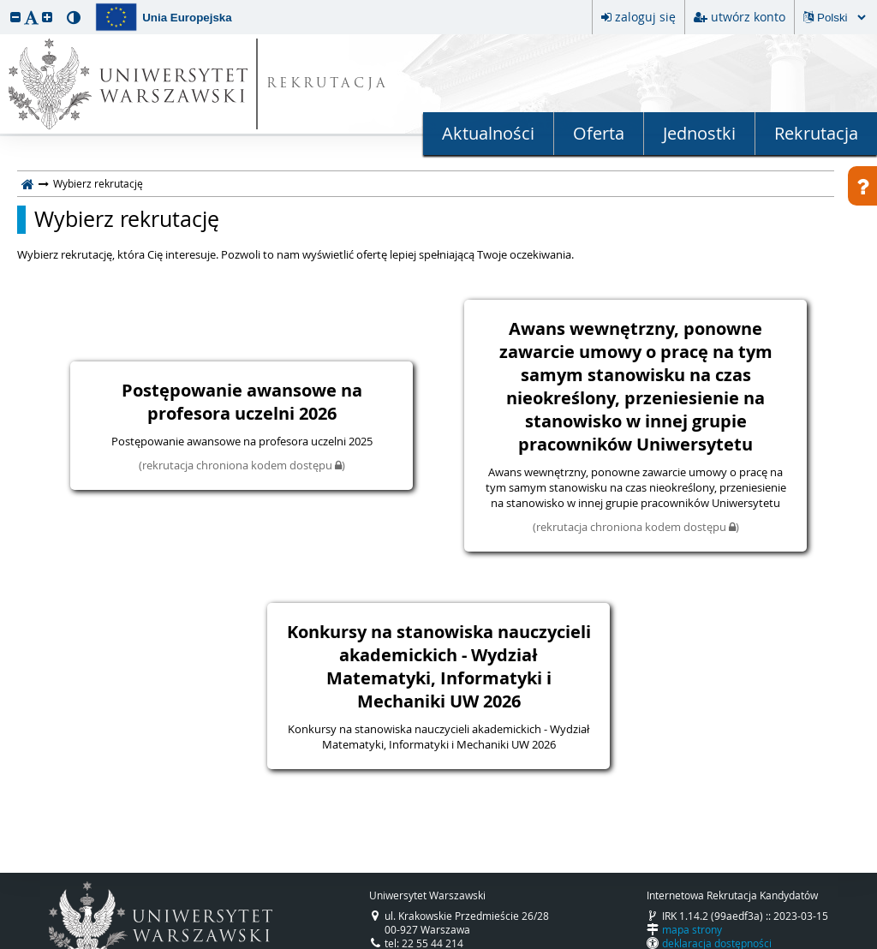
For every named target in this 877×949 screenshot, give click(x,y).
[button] (15, 17)
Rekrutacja (816, 133)
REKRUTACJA (327, 84)
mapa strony (692, 929)
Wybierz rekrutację (126, 219)
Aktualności (488, 133)
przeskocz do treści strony (4, 4)
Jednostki (699, 133)
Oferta (598, 133)
